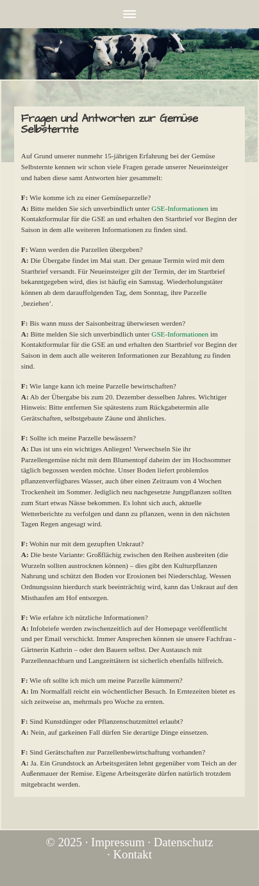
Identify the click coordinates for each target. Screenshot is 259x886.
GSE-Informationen (179, 208)
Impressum (117, 842)
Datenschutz (183, 842)
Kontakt (132, 854)
